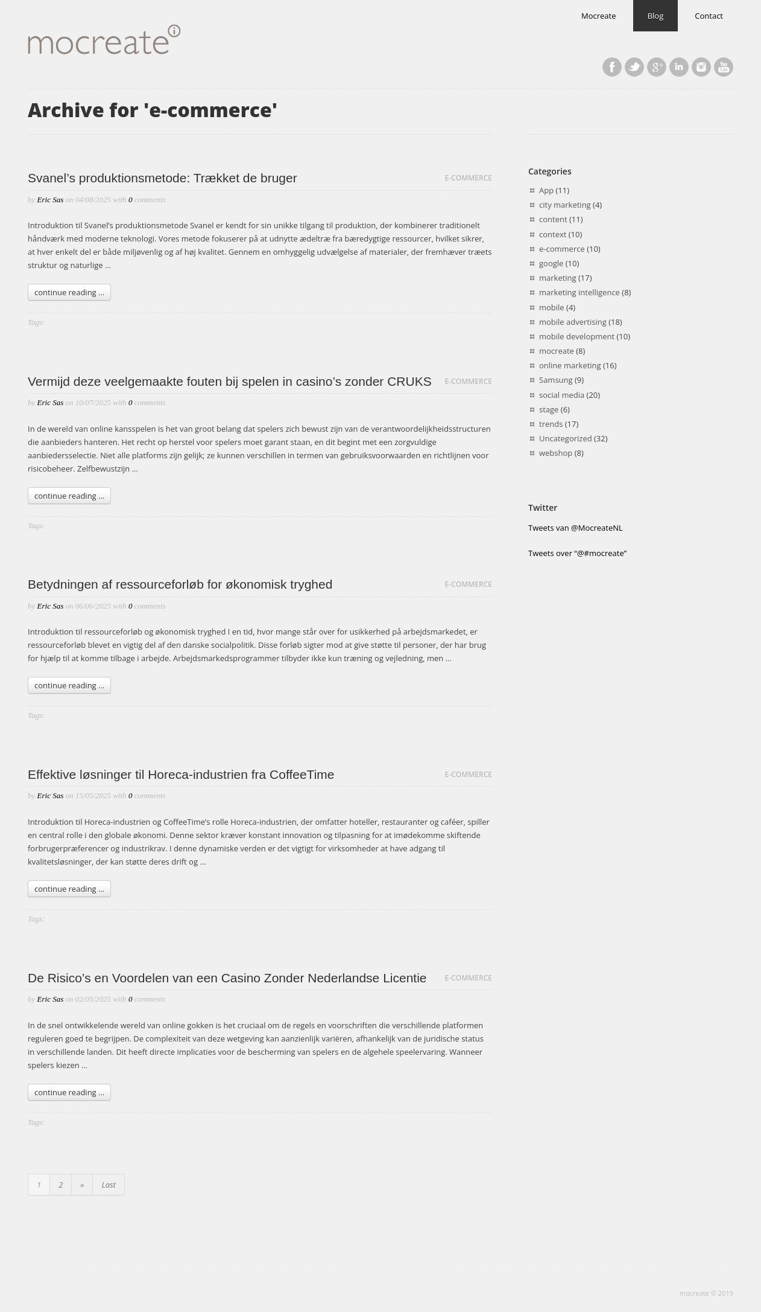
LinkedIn (679, 67)
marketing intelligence (579, 292)
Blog (656, 15)
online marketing (570, 365)
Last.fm (701, 67)
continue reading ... (69, 292)
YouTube (723, 67)
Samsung (556, 379)
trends (551, 423)
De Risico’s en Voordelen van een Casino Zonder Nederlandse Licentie (227, 978)
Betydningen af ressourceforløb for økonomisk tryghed (180, 584)
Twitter (634, 67)
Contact (709, 15)
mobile (551, 307)
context (552, 234)
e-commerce (468, 178)
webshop (555, 452)
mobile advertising (573, 321)
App (546, 190)
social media (561, 394)
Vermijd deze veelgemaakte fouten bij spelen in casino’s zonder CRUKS (230, 381)
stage (548, 409)
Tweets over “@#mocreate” (577, 553)
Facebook (612, 67)
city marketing (565, 204)
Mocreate (598, 15)
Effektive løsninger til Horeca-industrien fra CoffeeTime (181, 774)
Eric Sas (50, 199)
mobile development (576, 336)
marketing (557, 277)
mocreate (556, 350)
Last (108, 1184)
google (551, 263)
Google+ (656, 67)
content (553, 219)
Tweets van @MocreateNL (575, 527)
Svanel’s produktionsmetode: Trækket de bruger (162, 178)
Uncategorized (565, 438)
